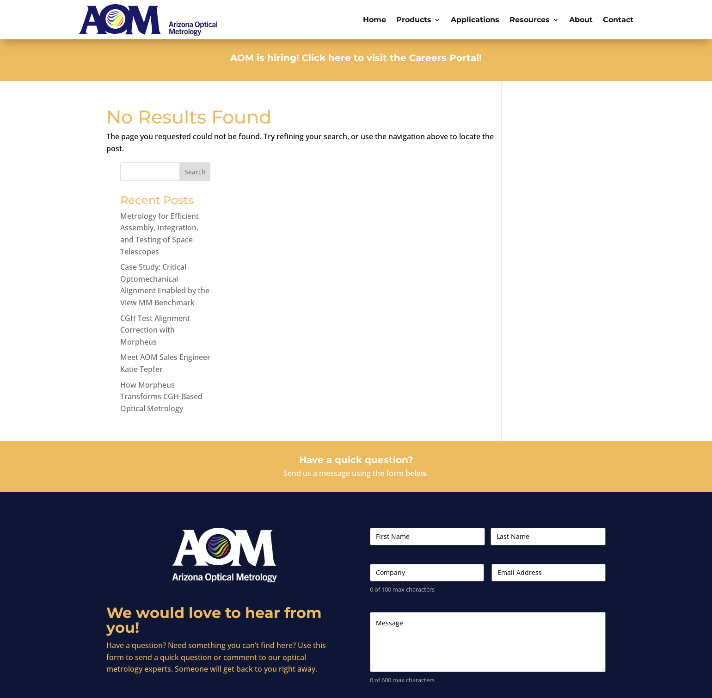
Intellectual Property (578, 683)
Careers (482, 683)
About (581, 19)
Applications (475, 19)
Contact (618, 19)
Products (413, 19)
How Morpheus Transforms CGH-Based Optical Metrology (557, 342)
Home (374, 19)
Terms (508, 683)
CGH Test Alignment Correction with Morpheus (550, 275)
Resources (529, 19)
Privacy (534, 683)
